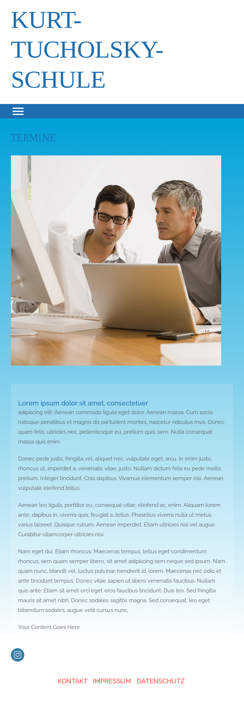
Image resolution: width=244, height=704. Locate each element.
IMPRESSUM (112, 681)
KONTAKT (72, 681)
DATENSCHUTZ (161, 681)
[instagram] (17, 655)
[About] (122, 52)
